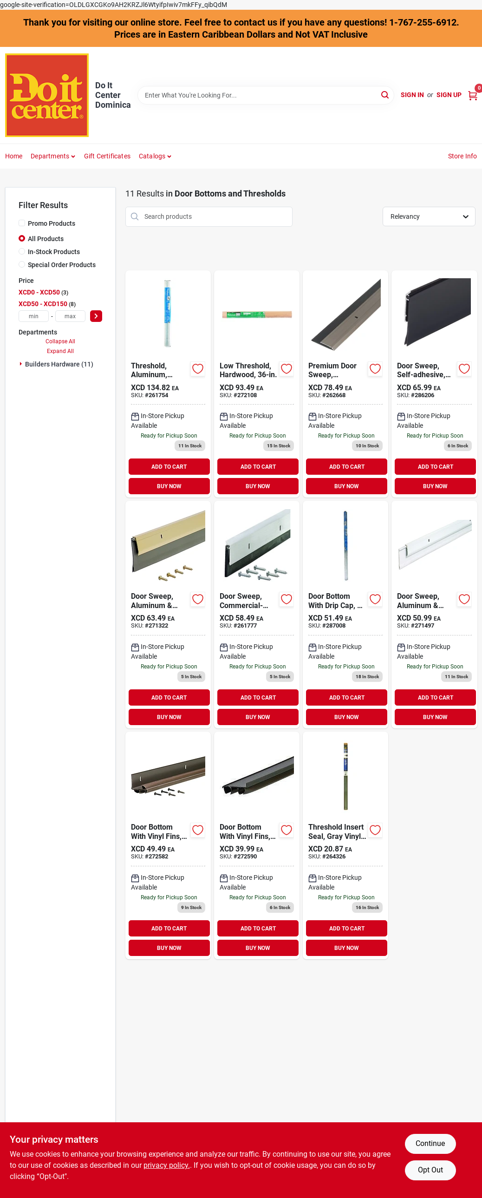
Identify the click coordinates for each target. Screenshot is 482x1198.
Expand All (60, 351)
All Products (46, 238)
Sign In (412, 94)
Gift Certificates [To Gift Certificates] (107, 156)
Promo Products (51, 223)
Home (14, 156)
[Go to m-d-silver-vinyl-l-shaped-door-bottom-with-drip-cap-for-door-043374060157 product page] (345, 614)
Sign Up (449, 94)
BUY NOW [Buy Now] (169, 486)
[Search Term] (266, 95)
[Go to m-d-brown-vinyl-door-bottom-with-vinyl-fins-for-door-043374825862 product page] (257, 845)
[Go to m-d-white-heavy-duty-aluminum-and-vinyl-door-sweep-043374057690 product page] (434, 614)
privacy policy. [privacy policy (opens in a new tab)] (166, 1165)
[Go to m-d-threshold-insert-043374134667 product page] (345, 845)
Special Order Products (62, 264)
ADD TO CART (169, 467)
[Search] (385, 94)
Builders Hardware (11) (59, 364)
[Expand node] (22, 364)
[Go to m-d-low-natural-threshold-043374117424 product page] (257, 384)
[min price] (34, 316)
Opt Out (430, 1169)
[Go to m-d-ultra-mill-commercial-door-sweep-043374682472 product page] (257, 614)
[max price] (70, 316)
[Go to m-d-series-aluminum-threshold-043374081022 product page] (168, 384)
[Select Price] (96, 316)
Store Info (462, 156)
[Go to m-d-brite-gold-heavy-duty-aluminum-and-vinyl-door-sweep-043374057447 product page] (168, 614)
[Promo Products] (22, 223)
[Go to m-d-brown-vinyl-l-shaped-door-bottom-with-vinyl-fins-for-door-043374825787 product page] (168, 845)
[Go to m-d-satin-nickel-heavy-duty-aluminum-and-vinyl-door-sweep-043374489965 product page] (345, 384)
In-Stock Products (54, 251)
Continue (430, 1143)
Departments (50, 156)
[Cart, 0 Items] (472, 95)
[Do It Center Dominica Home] (47, 95)
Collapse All (60, 341)
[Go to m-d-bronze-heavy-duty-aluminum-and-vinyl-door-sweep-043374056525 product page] (434, 384)
